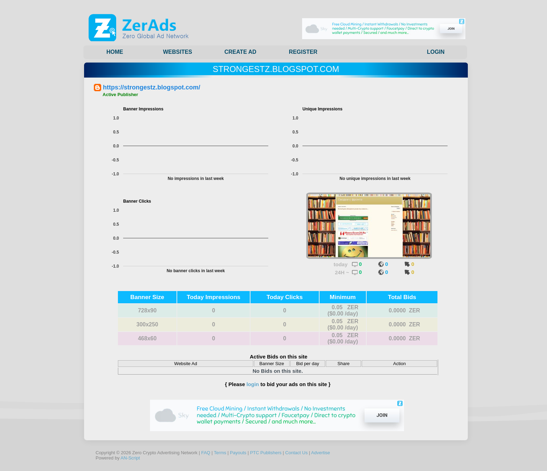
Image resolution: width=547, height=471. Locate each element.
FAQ (205, 452)
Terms (220, 452)
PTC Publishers (266, 452)
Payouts (238, 452)
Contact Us (296, 452)
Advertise (320, 452)
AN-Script (130, 458)
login (252, 384)
